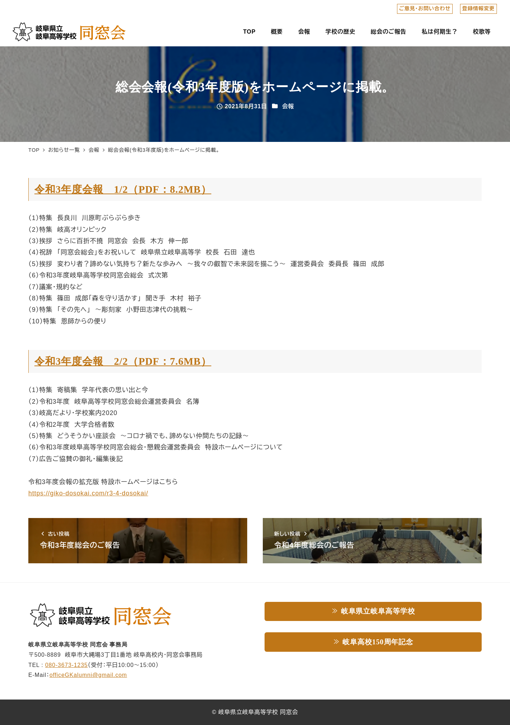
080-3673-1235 (66, 665)
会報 (288, 106)
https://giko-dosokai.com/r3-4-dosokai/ (88, 493)
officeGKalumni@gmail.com (88, 675)
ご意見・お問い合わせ (424, 8)
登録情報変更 (478, 8)
